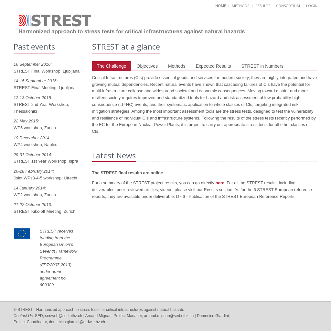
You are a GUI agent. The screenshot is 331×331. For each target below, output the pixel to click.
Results (262, 5)
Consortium (288, 5)
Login (311, 5)
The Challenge (111, 66)
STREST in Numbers (262, 66)
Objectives (147, 66)
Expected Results (213, 66)
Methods (240, 5)
